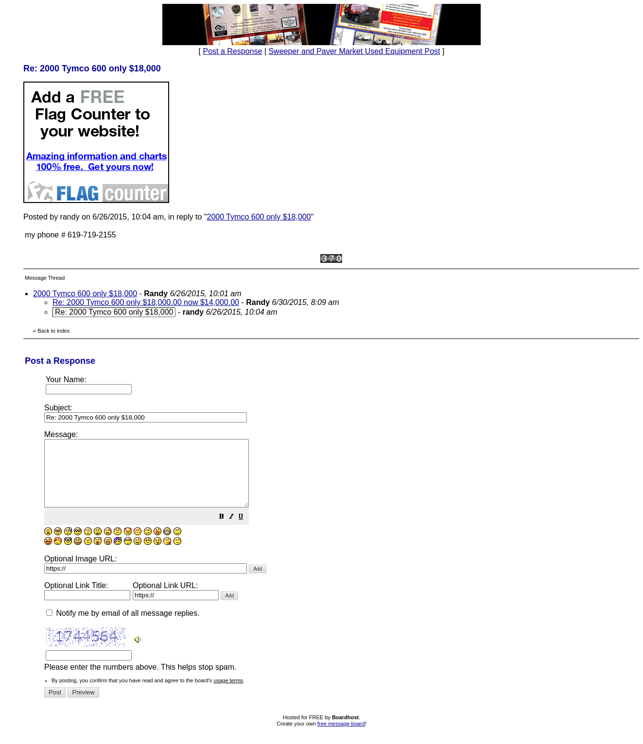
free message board (341, 737)
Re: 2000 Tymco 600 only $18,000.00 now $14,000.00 (145, 302)
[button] (246, 530)
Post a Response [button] (232, 51)
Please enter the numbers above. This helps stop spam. (337, 557)
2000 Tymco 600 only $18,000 (259, 217)
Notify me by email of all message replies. (123, 626)
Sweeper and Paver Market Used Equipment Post (354, 51)
